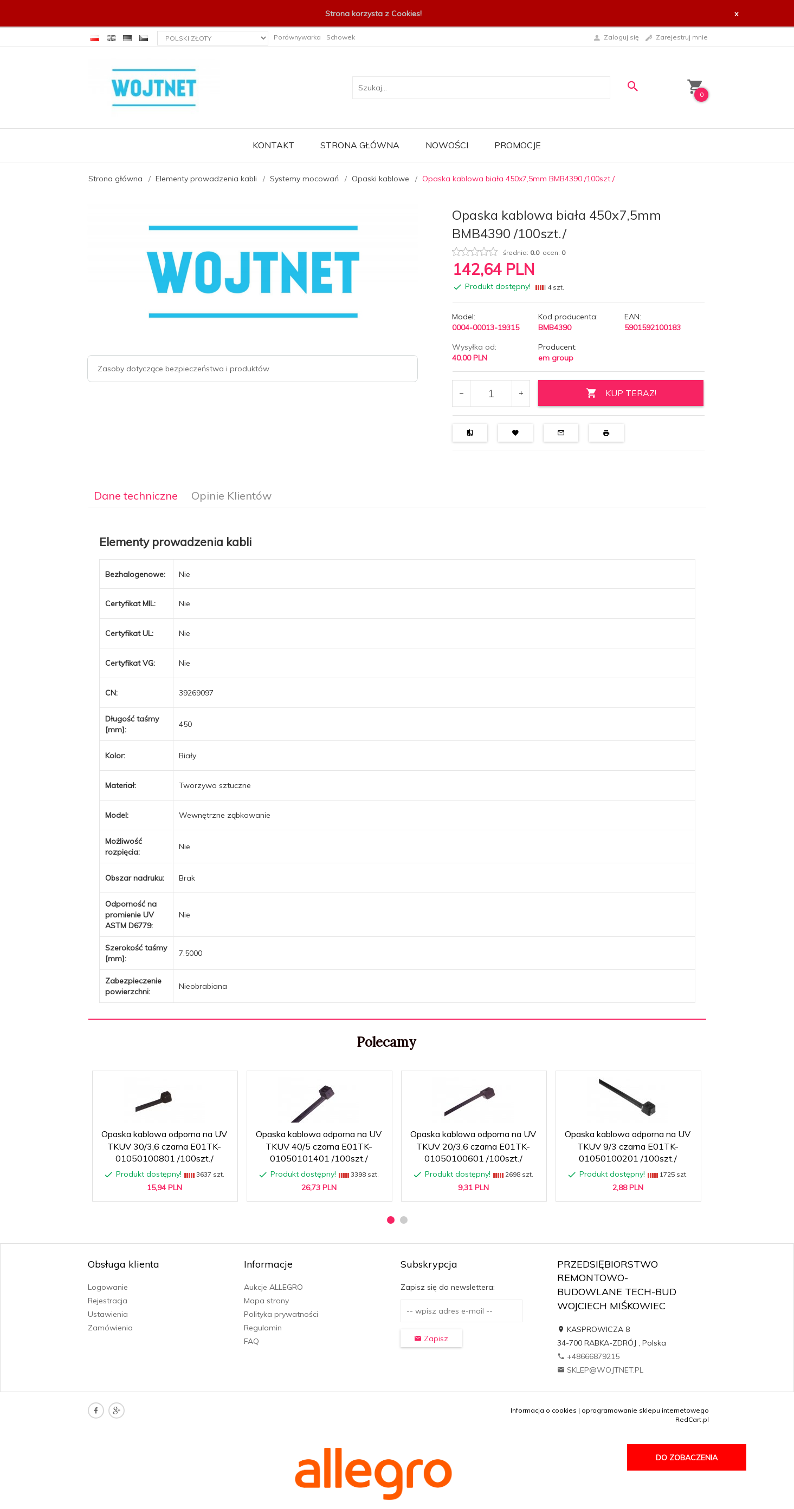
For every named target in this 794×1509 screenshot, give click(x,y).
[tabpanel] (397, 764)
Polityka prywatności (281, 1314)
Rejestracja (107, 1300)
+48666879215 (588, 1356)
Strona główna (359, 145)
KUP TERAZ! (621, 393)
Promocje (517, 145)
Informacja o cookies (544, 1410)
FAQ (251, 1341)
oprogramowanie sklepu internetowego (645, 1410)
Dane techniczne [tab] (136, 495)
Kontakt (273, 145)
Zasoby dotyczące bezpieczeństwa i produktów (183, 368)
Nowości (446, 145)
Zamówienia (110, 1328)
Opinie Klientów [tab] (231, 495)
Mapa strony (266, 1300)
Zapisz (431, 1338)
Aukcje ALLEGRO (273, 1287)
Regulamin (263, 1328)
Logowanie (108, 1287)
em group (555, 358)
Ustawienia (108, 1314)
